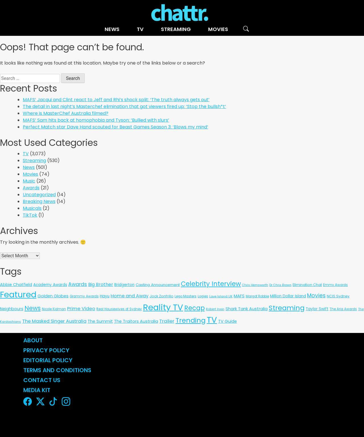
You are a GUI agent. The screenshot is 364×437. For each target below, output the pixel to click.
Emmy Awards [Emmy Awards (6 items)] (335, 285)
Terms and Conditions (57, 370)
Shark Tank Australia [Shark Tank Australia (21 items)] (247, 309)
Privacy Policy (46, 350)
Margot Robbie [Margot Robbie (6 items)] (257, 296)
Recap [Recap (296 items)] (194, 308)
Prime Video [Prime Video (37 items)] (81, 308)
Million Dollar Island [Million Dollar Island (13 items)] (288, 296)
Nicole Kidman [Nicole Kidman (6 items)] (54, 309)
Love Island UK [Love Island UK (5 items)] (221, 296)
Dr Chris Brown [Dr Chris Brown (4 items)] (280, 285)
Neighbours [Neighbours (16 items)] (11, 309)
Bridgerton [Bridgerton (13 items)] (124, 284)
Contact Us (41, 380)
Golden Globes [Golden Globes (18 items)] (53, 296)
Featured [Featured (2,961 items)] (18, 294)
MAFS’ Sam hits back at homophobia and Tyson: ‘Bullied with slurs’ (96, 120)
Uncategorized (39, 194)
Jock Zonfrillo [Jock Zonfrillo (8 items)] (161, 296)
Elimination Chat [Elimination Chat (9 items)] (307, 284)
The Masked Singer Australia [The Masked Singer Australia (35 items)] (54, 321)
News (112, 29)
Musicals (32, 208)
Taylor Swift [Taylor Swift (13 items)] (317, 309)
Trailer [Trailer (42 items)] (166, 321)
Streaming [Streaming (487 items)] (287, 307)
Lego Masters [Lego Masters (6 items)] (186, 296)
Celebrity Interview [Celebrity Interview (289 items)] (211, 283)
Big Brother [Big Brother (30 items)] (100, 284)
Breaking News (39, 201)
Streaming (176, 29)
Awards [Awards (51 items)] (77, 284)
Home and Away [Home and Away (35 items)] (129, 296)
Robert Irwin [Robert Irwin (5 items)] (215, 309)
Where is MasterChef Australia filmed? (65, 113)
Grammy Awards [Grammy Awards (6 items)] (84, 296)
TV (140, 29)
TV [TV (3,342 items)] (212, 320)
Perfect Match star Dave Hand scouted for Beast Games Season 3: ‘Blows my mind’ (115, 127)
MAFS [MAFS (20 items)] (239, 296)
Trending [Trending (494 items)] (190, 320)
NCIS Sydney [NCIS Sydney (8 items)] (338, 296)
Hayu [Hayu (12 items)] (104, 296)
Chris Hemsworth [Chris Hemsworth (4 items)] (255, 285)
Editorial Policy (48, 360)
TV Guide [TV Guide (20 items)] (227, 321)
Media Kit (36, 390)
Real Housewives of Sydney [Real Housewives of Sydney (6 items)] (119, 309)
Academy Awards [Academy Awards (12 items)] (50, 284)
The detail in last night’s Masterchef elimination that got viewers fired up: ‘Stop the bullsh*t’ (124, 106)
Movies (218, 29)
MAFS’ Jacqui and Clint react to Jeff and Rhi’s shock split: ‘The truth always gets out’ (116, 99)
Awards (31, 188)
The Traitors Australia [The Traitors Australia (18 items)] (136, 321)
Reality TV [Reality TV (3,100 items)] (163, 307)
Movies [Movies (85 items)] (316, 295)
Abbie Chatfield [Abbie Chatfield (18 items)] (16, 284)
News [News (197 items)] (32, 308)
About (33, 340)
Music (29, 181)
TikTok (30, 215)
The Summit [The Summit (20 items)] (100, 321)
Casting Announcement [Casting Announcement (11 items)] (158, 284)
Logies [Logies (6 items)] (203, 296)
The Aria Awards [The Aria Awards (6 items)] (343, 309)
